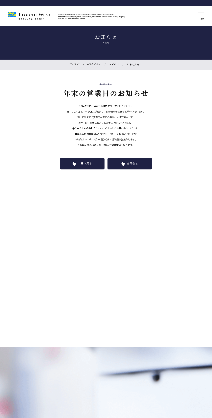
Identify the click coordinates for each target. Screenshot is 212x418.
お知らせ (112, 65)
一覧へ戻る (84, 164)
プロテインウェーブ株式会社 (85, 65)
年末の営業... (133, 65)
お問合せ (133, 164)
